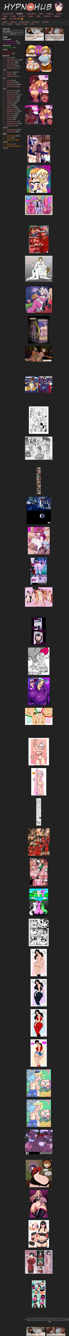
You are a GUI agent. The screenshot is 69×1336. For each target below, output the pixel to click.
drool (9, 80)
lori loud (10, 47)
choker (10, 74)
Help (38, 16)
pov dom (10, 115)
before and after (13, 140)
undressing (11, 132)
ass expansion (12, 60)
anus (9, 58)
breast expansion (13, 68)
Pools (13, 16)
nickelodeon (12, 43)
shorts (9, 119)
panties (10, 107)
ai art (9, 138)
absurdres (11, 136)
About (18, 24)
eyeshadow (11, 91)
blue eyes (11, 66)
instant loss (11, 99)
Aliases (49, 13)
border (9, 144)
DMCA (9, 24)
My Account (8, 13)
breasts (10, 72)
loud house (11, 41)
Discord (47, 16)
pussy (9, 117)
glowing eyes (12, 95)
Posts (20, 13)
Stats (30, 16)
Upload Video (24, 22)
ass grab (10, 64)
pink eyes (11, 113)
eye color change (13, 86)
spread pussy (12, 123)
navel (9, 105)
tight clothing (12, 130)
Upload (13, 22)
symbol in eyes (12, 126)
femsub (10, 93)
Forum (22, 16)
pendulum (11, 109)
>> (63, 1319)
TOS (32, 24)
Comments (31, 13)
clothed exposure (13, 76)
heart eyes (11, 97)
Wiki (41, 13)
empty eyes (11, 84)
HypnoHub (10, 3)
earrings (10, 82)
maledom (11, 101)
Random (36, 22)
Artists (59, 13)
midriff (9, 103)
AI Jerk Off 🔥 (16, 18)
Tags (5, 16)
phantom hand (12, 111)
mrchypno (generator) (9, 53)
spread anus (12, 121)
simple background (14, 146)
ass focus (11, 62)
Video (5, 22)
